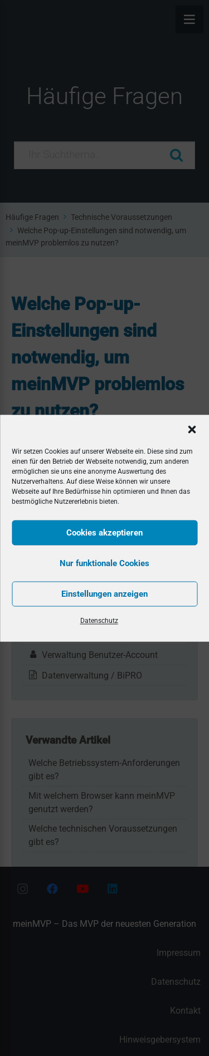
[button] (191, 429)
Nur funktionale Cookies (104, 563)
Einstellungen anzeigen (104, 594)
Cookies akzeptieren (104, 533)
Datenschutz (99, 620)
